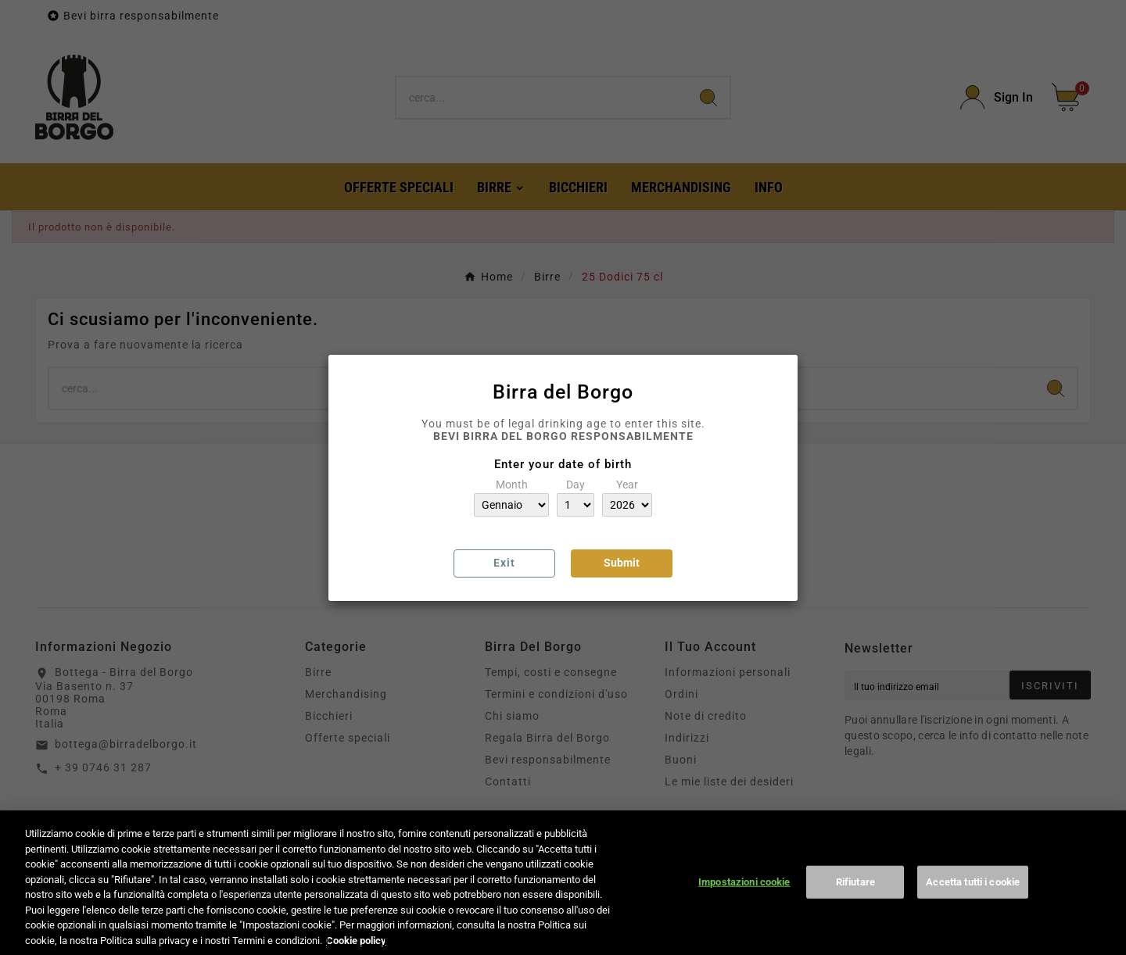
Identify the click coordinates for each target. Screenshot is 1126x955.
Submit (622, 562)
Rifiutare (855, 894)
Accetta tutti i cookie (973, 894)
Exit (504, 562)
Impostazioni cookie (744, 894)
